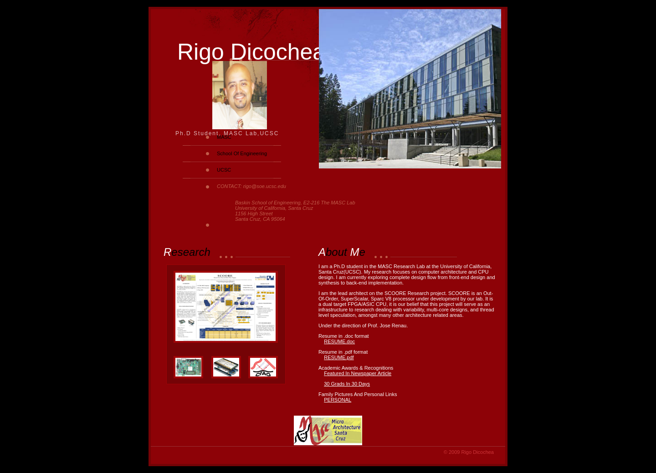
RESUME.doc (339, 341)
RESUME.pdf (339, 357)
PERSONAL (337, 399)
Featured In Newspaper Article (357, 373)
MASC (224, 137)
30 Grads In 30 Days (347, 384)
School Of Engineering (242, 153)
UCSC (224, 170)
